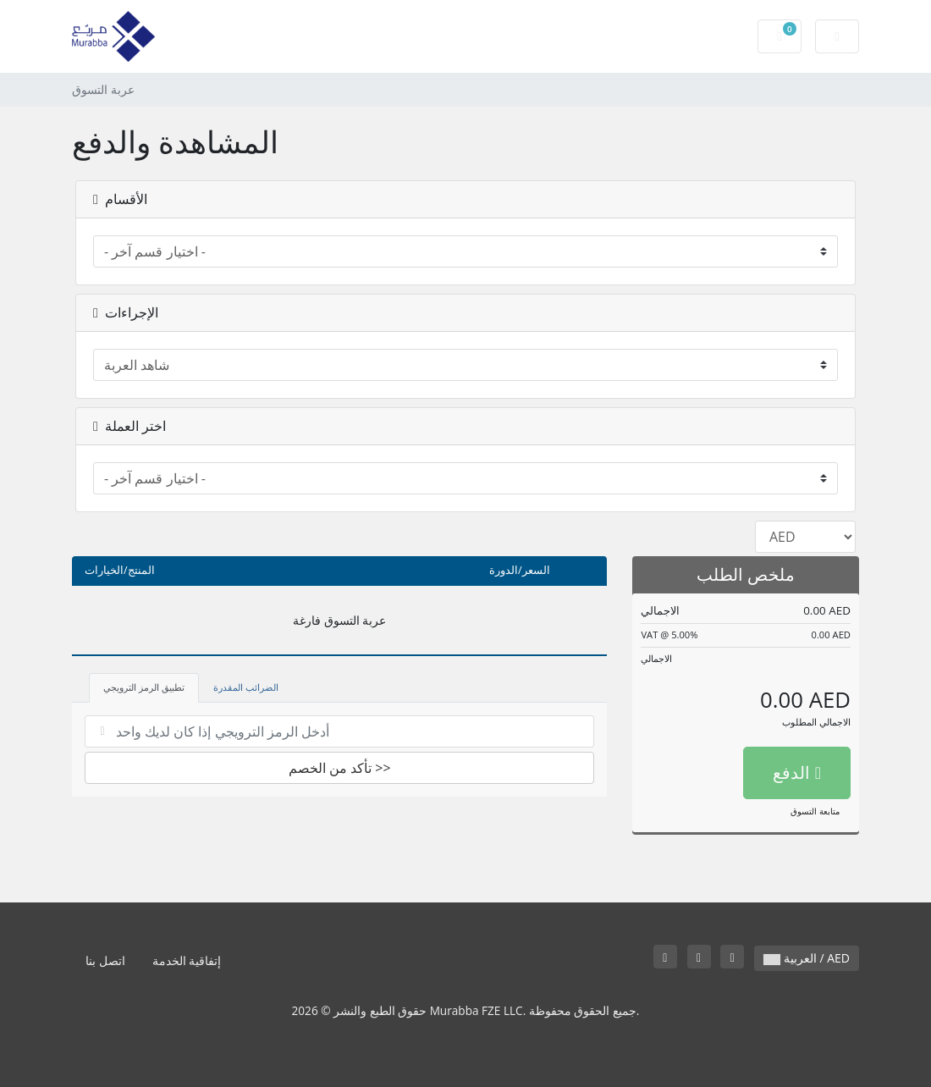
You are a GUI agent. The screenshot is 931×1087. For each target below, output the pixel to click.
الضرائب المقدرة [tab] (245, 687)
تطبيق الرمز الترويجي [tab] (144, 687)
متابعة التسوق (815, 811)
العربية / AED (806, 958)
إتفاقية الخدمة (187, 960)
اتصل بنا (105, 960)
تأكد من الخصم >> (340, 768)
